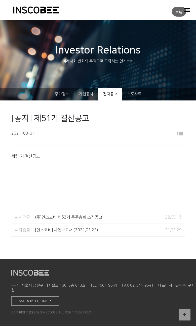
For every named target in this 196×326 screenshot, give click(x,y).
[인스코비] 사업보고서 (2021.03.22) (66, 230)
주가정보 (62, 94)
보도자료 (134, 94)
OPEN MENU (187, 10)
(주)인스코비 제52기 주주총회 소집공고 (68, 217)
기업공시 (86, 94)
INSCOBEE (41, 10)
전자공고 (110, 94)
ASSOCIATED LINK (34, 301)
